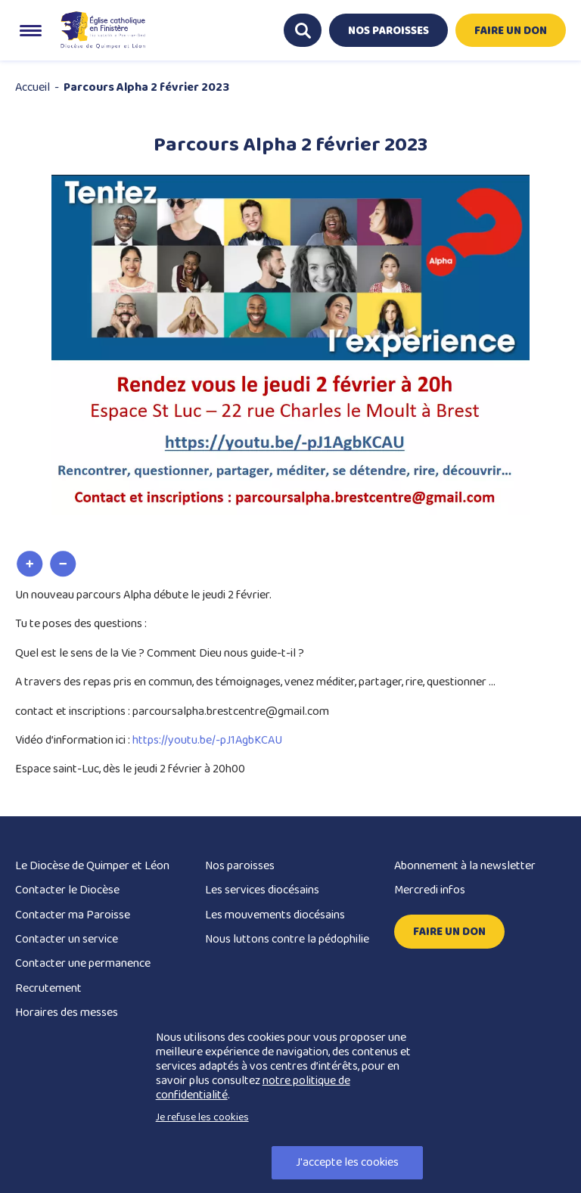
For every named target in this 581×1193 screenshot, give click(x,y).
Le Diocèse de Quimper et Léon (92, 865)
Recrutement (48, 988)
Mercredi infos (429, 890)
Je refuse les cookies (202, 1117)
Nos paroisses (240, 865)
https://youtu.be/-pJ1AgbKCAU (207, 740)
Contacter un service (66, 939)
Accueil (32, 87)
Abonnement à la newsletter (465, 865)
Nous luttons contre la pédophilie (287, 939)
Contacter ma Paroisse (72, 915)
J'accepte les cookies (347, 1162)
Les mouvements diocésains (275, 915)
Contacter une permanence (83, 963)
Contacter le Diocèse (67, 890)
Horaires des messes (66, 1012)
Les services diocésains (262, 890)
